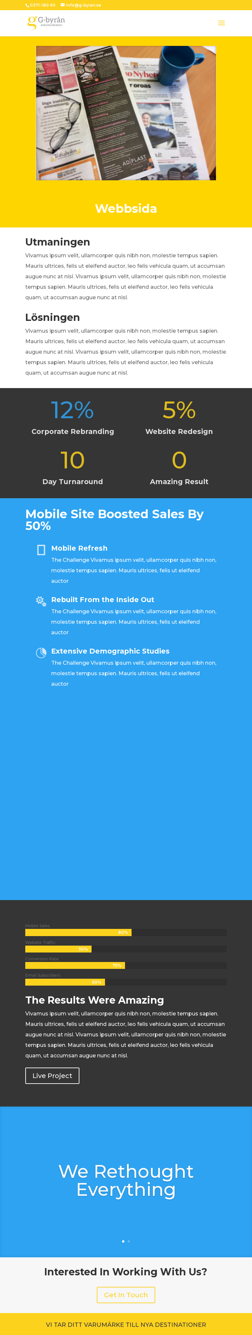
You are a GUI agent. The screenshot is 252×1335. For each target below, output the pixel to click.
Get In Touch (126, 1295)
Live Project (52, 1076)
